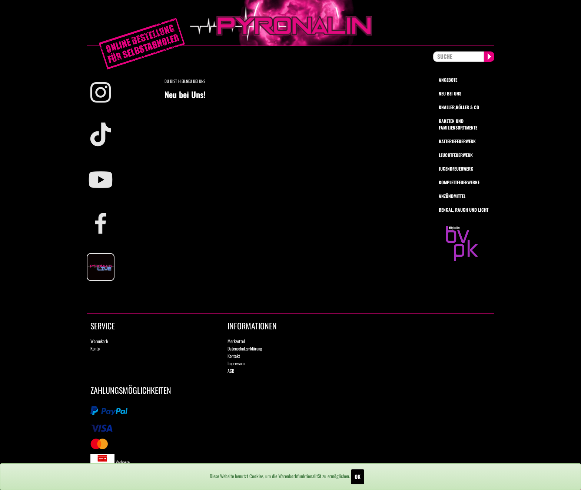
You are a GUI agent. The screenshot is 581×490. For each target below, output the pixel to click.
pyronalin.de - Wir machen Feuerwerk (290, 23)
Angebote (448, 80)
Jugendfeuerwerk (456, 168)
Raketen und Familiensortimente (458, 124)
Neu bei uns (450, 93)
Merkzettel (236, 341)
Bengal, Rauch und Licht (463, 210)
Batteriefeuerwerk (457, 141)
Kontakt (234, 356)
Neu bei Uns (195, 81)
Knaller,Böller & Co (459, 107)
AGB (231, 371)
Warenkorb (99, 341)
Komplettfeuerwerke (459, 182)
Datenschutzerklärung (245, 348)
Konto (95, 348)
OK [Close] (358, 476)
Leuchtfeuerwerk (456, 155)
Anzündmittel (452, 196)
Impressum (236, 363)
